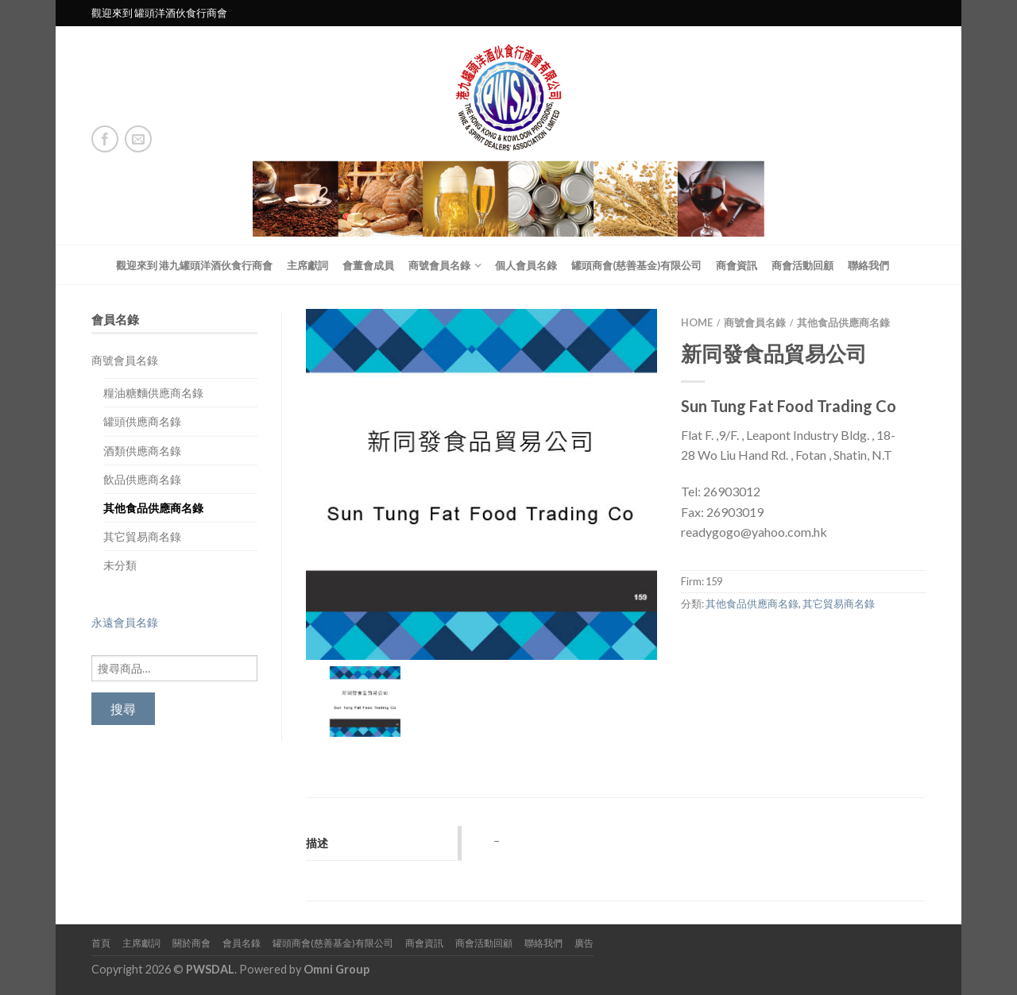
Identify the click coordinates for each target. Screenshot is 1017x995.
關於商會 (191, 943)
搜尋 (123, 708)
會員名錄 (241, 943)
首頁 (100, 943)
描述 (317, 843)
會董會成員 (368, 265)
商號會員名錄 (439, 265)
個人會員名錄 (526, 265)
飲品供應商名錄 (142, 479)
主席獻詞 (307, 265)
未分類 (120, 565)
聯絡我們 (868, 265)
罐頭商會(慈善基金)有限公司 (636, 265)
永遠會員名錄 (124, 622)
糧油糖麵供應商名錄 (153, 392)
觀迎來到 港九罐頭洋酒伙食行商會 (194, 265)
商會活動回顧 (802, 265)
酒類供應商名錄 (142, 450)
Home (697, 322)
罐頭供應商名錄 (142, 421)
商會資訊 (736, 265)
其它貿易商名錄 (142, 536)
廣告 (584, 943)
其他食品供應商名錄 (153, 508)
